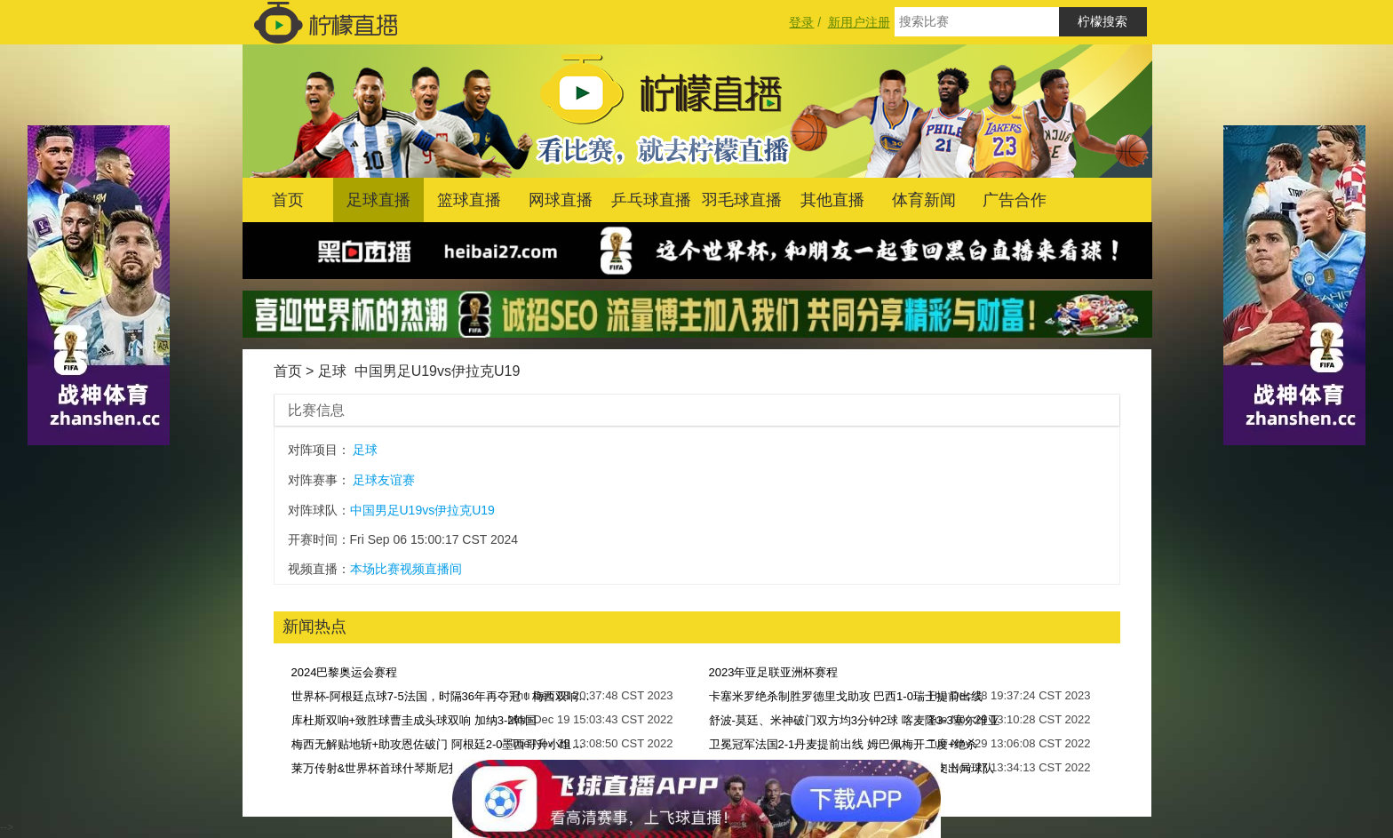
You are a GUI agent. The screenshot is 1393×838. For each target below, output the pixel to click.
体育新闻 (924, 200)
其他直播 (832, 200)
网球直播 (561, 200)
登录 (801, 22)
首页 (288, 200)
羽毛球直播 (742, 200)
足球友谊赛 (384, 480)
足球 (332, 371)
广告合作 (1015, 200)
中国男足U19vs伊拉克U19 (437, 371)
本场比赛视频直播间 (406, 569)
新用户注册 (859, 22)
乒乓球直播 (651, 200)
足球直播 (378, 200)
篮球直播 (469, 200)
